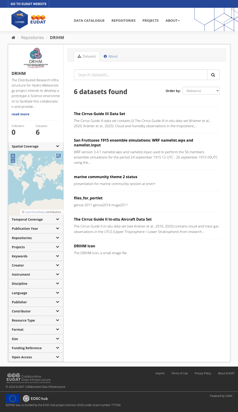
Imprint (160, 373)
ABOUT (173, 20)
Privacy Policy (203, 373)
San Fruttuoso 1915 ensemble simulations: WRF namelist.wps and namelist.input (133, 143)
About (111, 56)
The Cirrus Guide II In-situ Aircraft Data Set (113, 219)
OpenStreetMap (35, 212)
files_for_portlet (88, 198)
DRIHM (57, 37)
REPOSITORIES (124, 20)
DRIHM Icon (84, 245)
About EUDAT (226, 373)
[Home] (13, 37)
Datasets (87, 56)
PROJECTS (150, 20)
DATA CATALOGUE (89, 20)
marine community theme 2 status (105, 176)
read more (21, 114)
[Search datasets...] (141, 74)
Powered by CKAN (221, 396)
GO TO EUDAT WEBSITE (29, 4)
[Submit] (213, 74)
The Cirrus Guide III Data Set (99, 113)
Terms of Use (179, 373)
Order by (173, 91)
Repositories (32, 37)
